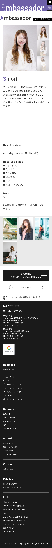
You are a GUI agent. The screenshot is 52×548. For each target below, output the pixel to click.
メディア (6, 381)
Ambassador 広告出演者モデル (24, 297)
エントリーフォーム (10, 454)
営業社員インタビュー (11, 447)
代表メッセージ (9, 421)
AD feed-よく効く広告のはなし (15, 520)
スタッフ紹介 (8, 451)
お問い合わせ (8, 469)
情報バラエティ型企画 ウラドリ (15, 509)
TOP (5, 297)
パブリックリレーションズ (12, 399)
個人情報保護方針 (10, 484)
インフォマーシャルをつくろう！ (14, 524)
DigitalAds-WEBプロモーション (16, 517)
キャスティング (8, 395)
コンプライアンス (9, 428)
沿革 (5, 425)
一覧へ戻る (27, 287)
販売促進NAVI (9, 532)
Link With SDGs (10, 502)
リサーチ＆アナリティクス (12, 388)
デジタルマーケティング (12, 384)
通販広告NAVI (9, 528)
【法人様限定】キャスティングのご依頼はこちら (24, 275)
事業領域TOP (8, 370)
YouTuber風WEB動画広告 (14, 506)
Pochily (6, 513)
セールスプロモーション (12, 392)
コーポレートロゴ (10, 417)
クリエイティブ (8, 377)
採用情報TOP (8, 443)
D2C (5, 373)
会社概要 (6, 414)
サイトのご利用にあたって (13, 487)
